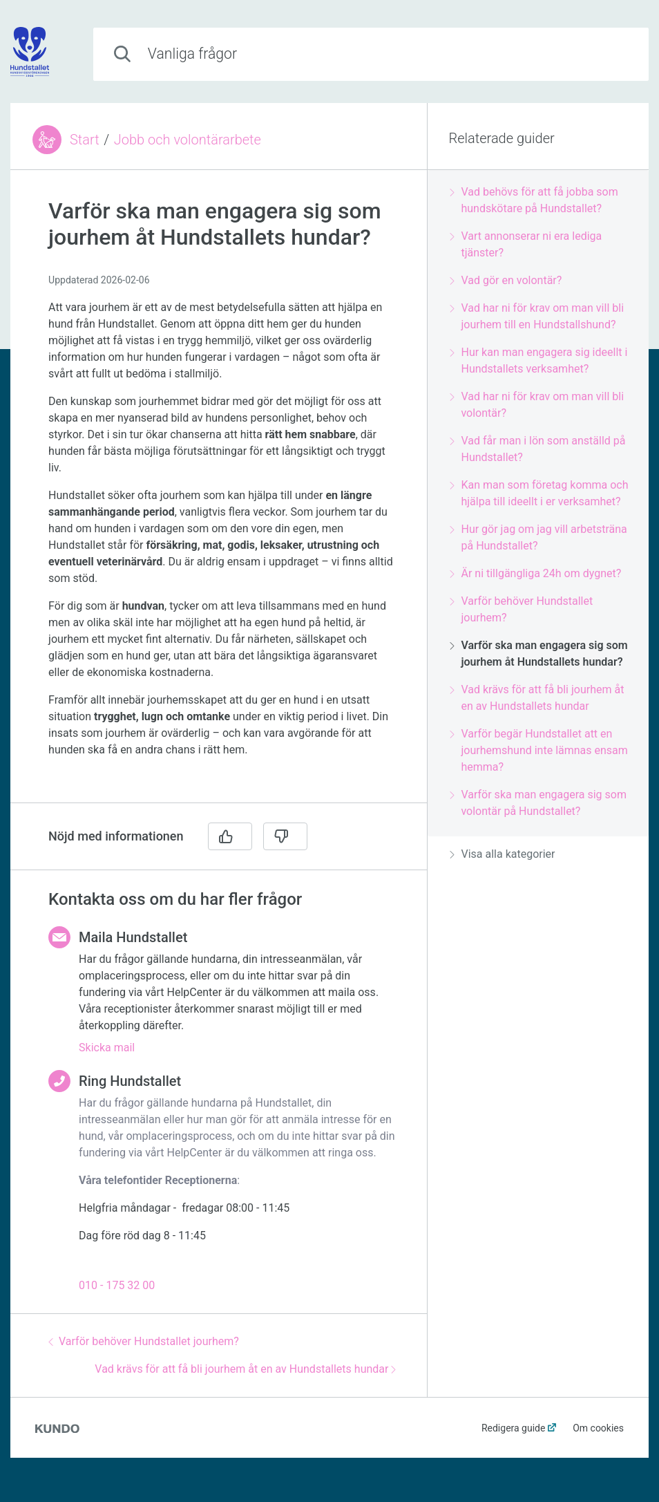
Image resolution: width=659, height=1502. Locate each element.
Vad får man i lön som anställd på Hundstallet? (537, 449)
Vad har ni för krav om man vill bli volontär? (537, 405)
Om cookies (598, 1428)
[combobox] (371, 54)
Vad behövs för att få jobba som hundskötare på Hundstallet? (534, 200)
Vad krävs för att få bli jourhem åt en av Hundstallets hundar (245, 1369)
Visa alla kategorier (502, 854)
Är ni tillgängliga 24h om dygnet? (535, 573)
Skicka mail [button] (107, 1047)
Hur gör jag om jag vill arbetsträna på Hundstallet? (538, 537)
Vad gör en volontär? (506, 280)
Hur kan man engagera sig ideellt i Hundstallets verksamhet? (538, 360)
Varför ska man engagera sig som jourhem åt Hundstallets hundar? (538, 653)
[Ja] (230, 836)
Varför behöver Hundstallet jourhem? (143, 1341)
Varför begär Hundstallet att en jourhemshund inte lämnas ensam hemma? (538, 750)
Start (84, 139)
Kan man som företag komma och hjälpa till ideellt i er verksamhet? (539, 493)
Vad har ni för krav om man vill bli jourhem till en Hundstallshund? (537, 316)
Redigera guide (513, 1428)
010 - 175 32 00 (117, 1285)
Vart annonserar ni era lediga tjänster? (526, 244)
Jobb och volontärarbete (187, 139)
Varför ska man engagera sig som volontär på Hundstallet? (538, 803)
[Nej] (285, 836)
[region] (218, 494)
